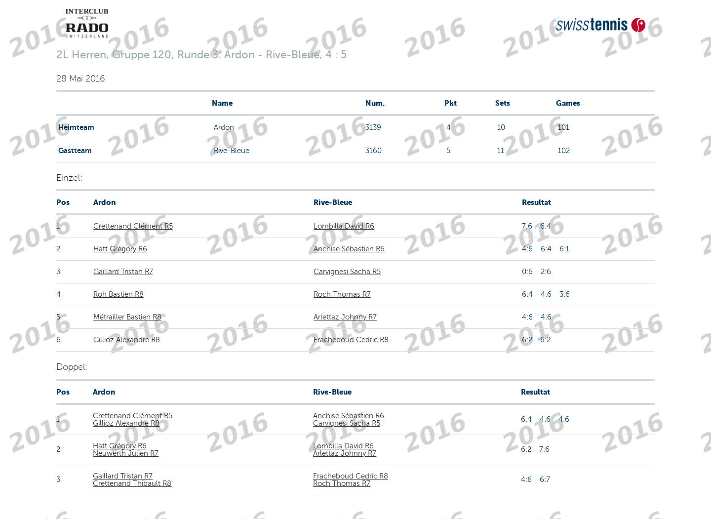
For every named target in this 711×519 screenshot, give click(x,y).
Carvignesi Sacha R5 (347, 272)
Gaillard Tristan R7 (123, 272)
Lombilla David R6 (344, 226)
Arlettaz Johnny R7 (345, 317)
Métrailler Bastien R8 (127, 317)
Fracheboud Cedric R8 (351, 340)
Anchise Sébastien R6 (349, 249)
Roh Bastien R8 (118, 294)
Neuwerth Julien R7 (125, 453)
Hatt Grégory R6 (120, 249)
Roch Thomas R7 (342, 294)
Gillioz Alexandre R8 (126, 340)
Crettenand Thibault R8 (132, 483)
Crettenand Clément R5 (133, 226)
